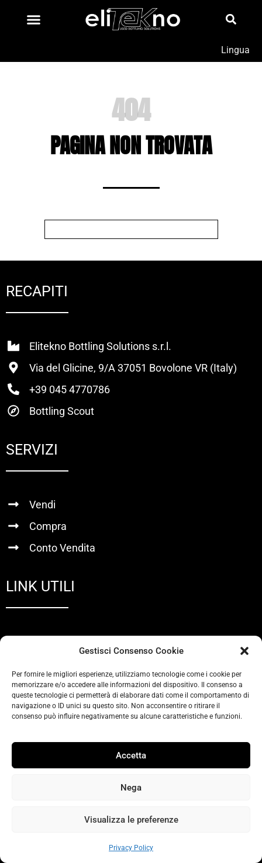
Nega (131, 787)
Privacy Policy (131, 848)
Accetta (131, 755)
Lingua (235, 50)
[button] (244, 651)
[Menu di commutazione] (33, 19)
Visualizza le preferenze (131, 820)
